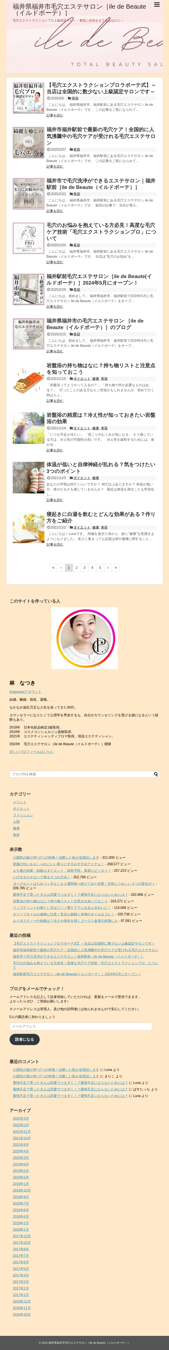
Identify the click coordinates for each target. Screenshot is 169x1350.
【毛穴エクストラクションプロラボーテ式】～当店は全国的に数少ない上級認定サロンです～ (84, 943)
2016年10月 (22, 1314)
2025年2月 (21, 1125)
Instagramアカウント (25, 692)
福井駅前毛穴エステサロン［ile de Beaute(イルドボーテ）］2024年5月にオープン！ (77, 974)
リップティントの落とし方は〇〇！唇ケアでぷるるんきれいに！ (62, 907)
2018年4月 (21, 1216)
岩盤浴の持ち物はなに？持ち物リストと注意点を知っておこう (60, 901)
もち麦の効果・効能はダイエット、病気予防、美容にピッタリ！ (62, 870)
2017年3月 (21, 1282)
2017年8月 (21, 1249)
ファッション (23, 815)
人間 (16, 822)
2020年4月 (21, 1151)
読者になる (24, 1039)
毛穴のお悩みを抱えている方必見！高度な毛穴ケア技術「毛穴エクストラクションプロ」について (101, 231)
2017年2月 (21, 1288)
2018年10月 (22, 1190)
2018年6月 (21, 1210)
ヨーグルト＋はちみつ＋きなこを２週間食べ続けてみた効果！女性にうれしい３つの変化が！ (84, 883)
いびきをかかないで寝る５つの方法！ (41, 877)
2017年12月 (22, 1236)
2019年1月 (21, 1184)
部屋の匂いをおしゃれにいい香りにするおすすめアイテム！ (58, 864)
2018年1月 (21, 1229)
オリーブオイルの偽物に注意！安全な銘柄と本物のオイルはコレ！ (63, 914)
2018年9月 (21, 1197)
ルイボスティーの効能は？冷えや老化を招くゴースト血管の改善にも (65, 921)
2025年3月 (21, 1118)
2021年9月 (21, 1144)
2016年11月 (22, 1308)
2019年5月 (21, 1171)
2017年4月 (21, 1275)
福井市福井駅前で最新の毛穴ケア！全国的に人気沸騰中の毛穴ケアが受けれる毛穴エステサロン (101, 136)
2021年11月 (22, 1131)
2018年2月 (21, 1223)
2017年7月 (21, 1256)
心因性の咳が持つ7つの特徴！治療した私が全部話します (56, 857)
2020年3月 (21, 1158)
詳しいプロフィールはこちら (32, 752)
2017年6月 (21, 1262)
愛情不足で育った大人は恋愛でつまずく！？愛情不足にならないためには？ (70, 894)
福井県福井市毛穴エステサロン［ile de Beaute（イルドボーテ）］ (79, 9)
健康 (95, 378)
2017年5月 (21, 1269)
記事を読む (55, 115)
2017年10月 (22, 1242)
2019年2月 (21, 1177)
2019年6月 (21, 1164)
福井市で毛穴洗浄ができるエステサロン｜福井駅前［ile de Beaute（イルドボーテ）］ (78, 956)
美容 (75, 98)
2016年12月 (22, 1301)
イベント (19, 802)
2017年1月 (21, 1295)
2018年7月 (21, 1203)
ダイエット (81, 378)
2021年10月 (22, 1138)
